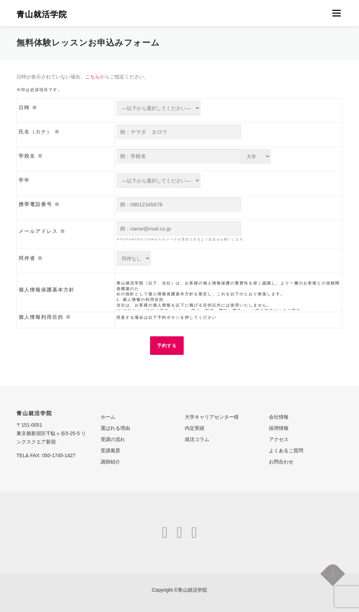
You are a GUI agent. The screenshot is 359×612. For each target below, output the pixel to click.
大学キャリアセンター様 (212, 417)
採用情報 (279, 428)
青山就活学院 (41, 14)
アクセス (279, 439)
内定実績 (194, 428)
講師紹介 (110, 462)
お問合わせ (281, 462)
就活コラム (197, 439)
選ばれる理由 (115, 428)
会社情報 (279, 417)
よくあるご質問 (286, 450)
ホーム (108, 417)
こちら (92, 77)
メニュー (336, 13)
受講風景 (110, 450)
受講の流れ (113, 439)
